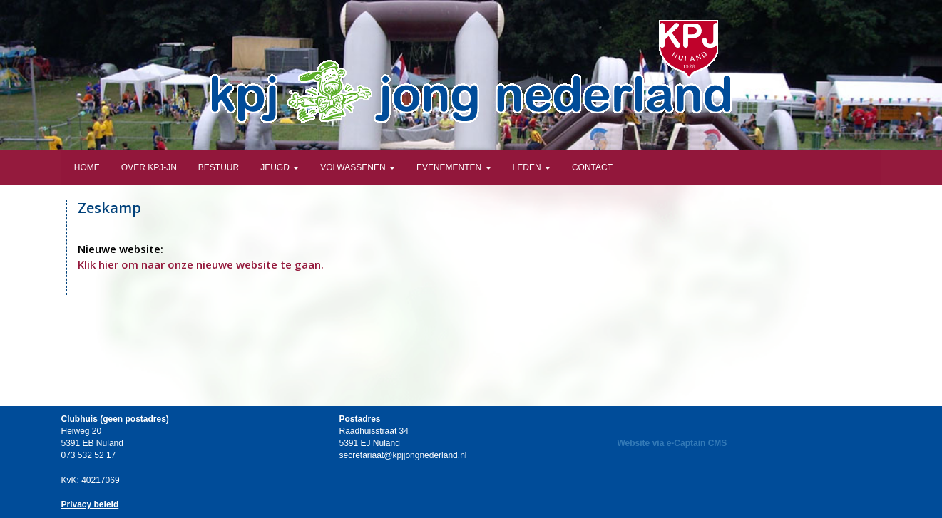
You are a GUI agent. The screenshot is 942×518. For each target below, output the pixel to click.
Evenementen (453, 167)
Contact (592, 167)
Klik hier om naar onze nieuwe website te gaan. (201, 264)
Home (86, 167)
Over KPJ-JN (149, 167)
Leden (532, 167)
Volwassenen (357, 167)
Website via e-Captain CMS (672, 443)
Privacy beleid (90, 504)
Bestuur (218, 167)
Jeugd (279, 167)
